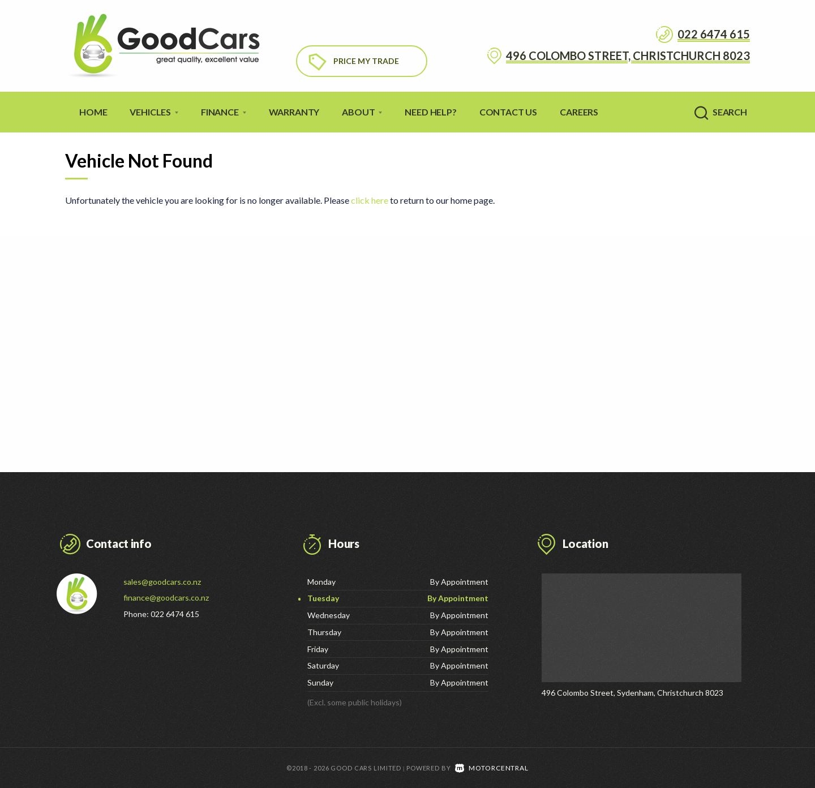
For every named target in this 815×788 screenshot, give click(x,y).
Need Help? (430, 111)
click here (369, 200)
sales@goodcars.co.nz (162, 581)
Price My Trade (366, 61)
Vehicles (154, 111)
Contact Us (508, 111)
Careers (579, 111)
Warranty (294, 111)
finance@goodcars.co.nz (166, 597)
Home (93, 111)
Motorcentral (492, 767)
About (362, 111)
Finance (223, 111)
